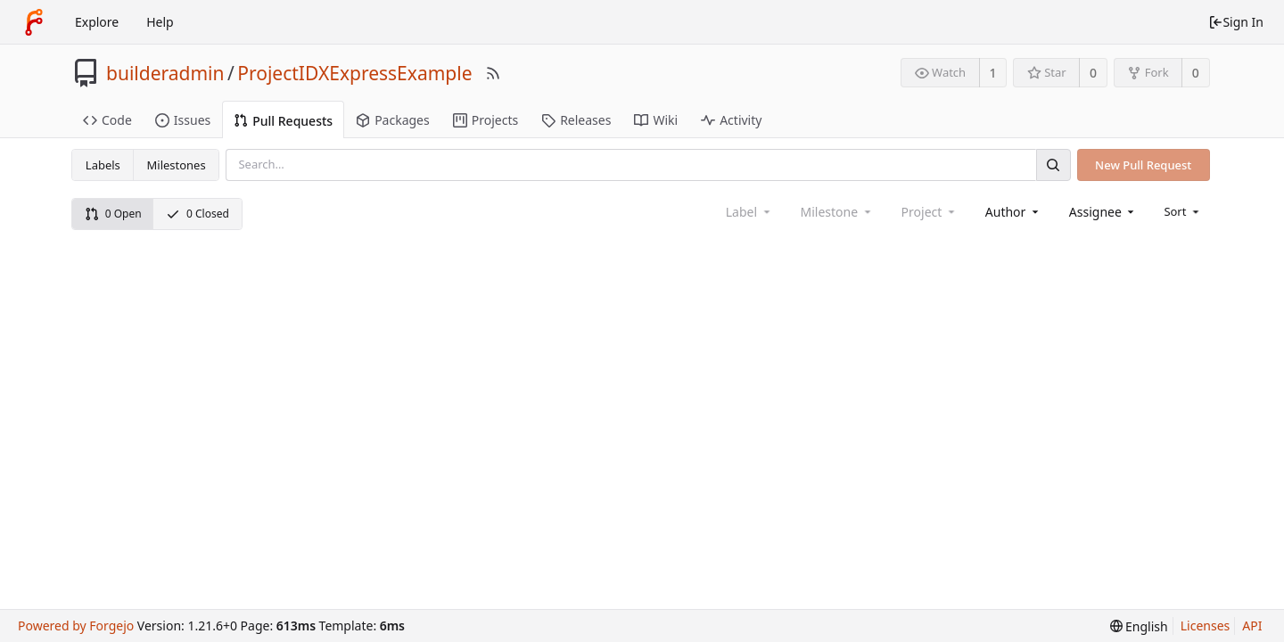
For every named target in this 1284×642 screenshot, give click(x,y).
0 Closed (197, 213)
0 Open (113, 213)
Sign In (1235, 21)
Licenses (1205, 625)
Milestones (176, 165)
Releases (576, 119)
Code (107, 119)
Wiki (656, 119)
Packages (393, 119)
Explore (97, 21)
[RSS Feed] (493, 73)
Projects (485, 119)
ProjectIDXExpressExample (354, 73)
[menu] (1183, 211)
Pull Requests (283, 120)
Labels (103, 165)
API (1252, 625)
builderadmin (165, 73)
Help (160, 21)
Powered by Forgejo (76, 625)
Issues (182, 119)
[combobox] (1013, 211)
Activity (731, 119)
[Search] (1053, 164)
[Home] (34, 22)
